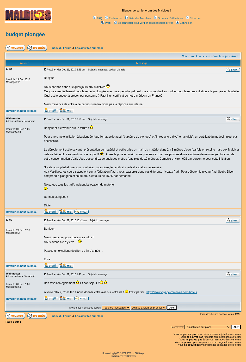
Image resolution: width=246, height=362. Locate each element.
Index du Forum (61, 48)
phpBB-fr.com (129, 356)
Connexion (184, 22)
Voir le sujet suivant (226, 56)
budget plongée (25, 34)
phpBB (116, 353)
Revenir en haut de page (21, 110)
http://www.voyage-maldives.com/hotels (171, 292)
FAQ (97, 18)
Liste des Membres (138, 18)
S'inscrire (193, 18)
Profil (106, 22)
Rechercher (113, 18)
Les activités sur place (89, 48)
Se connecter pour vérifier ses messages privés (143, 22)
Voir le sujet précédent (196, 56)
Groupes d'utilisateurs (168, 18)
